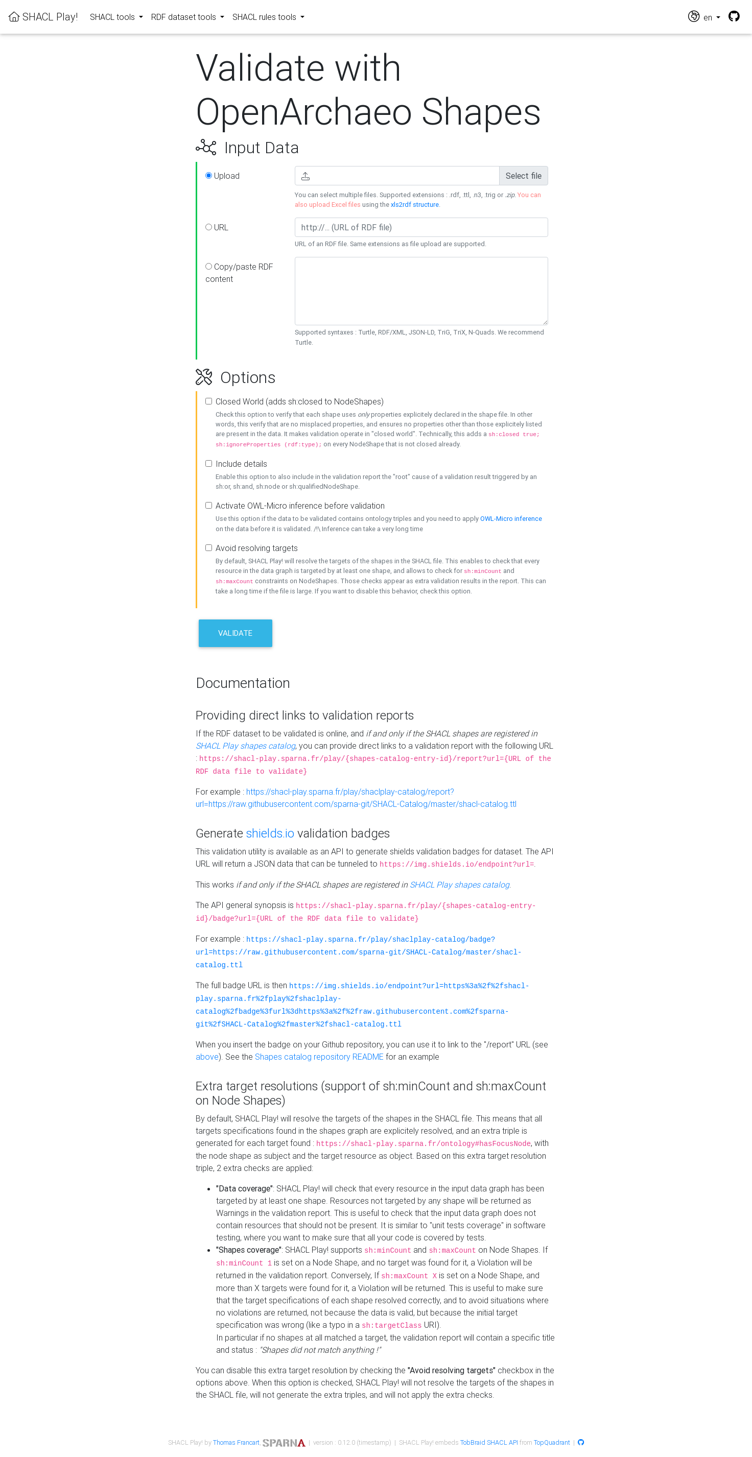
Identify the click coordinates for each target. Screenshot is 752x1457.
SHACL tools (113, 17)
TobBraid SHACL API (489, 1442)
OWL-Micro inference (511, 518)
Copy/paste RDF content (239, 272)
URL (216, 227)
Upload (222, 176)
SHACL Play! (43, 16)
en (701, 16)
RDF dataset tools (184, 17)
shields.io (270, 833)
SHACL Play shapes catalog (245, 746)
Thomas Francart (236, 1442)
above (207, 1057)
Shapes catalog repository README (319, 1057)
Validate (235, 633)
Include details (241, 464)
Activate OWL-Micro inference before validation (300, 505)
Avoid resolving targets (257, 548)
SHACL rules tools (265, 17)
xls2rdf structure (415, 204)
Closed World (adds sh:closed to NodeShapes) (300, 401)
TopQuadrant (552, 1442)
